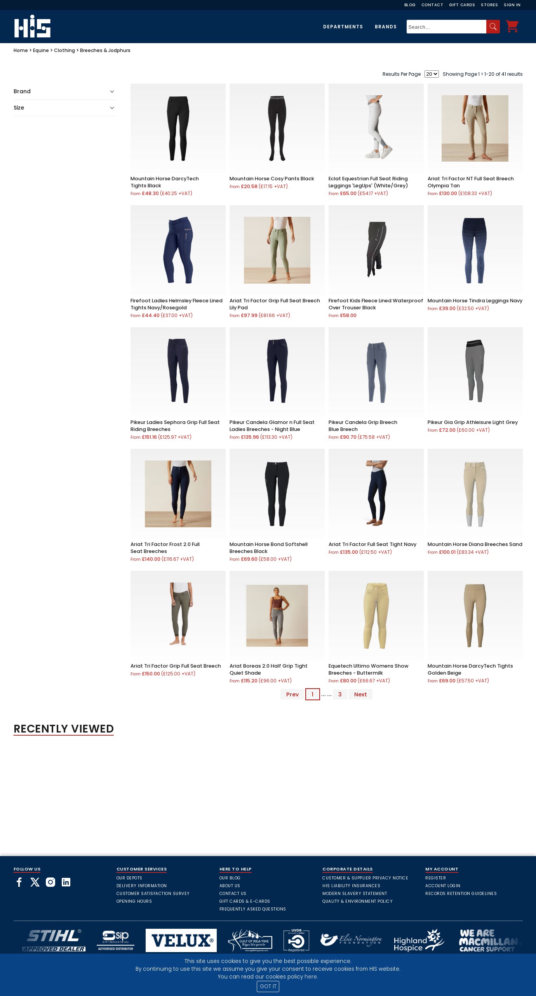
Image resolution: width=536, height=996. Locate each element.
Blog (410, 5)
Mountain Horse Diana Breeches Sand (475, 544)
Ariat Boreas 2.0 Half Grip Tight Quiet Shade (269, 669)
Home (21, 50)
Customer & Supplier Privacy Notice (365, 878)
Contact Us (233, 894)
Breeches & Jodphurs (105, 50)
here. (311, 976)
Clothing (64, 50)
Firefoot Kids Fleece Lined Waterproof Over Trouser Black (376, 304)
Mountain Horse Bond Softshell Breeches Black (269, 548)
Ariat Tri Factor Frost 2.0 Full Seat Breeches (165, 548)
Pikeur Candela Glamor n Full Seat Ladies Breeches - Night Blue (272, 426)
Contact (432, 5)
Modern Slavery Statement (354, 894)
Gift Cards (462, 5)
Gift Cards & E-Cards (244, 901)
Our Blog (230, 878)
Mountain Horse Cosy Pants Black (272, 178)
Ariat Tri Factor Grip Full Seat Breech (176, 666)
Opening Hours (134, 901)
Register (435, 878)
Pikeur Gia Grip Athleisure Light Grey (473, 422)
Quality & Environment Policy (357, 901)
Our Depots (130, 878)
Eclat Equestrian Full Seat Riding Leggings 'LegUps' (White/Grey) (368, 182)
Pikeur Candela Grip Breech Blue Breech (363, 426)
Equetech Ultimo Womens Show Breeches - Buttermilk (369, 669)
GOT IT (268, 986)
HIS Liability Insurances (351, 886)
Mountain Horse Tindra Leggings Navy (475, 300)
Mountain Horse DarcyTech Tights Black (165, 182)
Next (360, 694)
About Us (229, 886)
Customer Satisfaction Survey (153, 894)
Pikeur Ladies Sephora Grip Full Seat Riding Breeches (175, 426)
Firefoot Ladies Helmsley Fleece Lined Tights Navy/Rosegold (177, 304)
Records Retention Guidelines (461, 894)
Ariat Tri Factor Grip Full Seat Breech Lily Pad (275, 304)
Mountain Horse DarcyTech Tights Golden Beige (470, 669)
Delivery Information (142, 886)
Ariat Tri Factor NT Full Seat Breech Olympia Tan (471, 182)
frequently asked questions (252, 909)
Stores (489, 5)
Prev (292, 694)
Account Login (443, 886)
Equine (41, 50)
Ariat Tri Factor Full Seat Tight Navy (372, 544)
